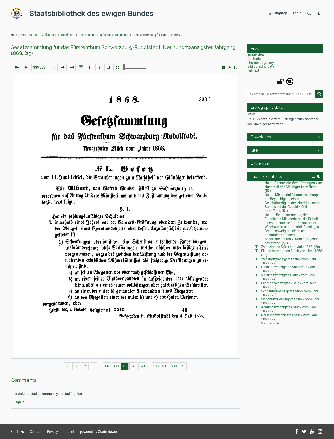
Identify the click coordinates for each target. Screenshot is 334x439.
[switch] (235, 67)
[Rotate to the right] (99, 67)
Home (33, 35)
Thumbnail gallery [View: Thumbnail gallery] (260, 63)
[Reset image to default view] (108, 67)
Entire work (260, 163)
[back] (67, 366)
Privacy (52, 432)
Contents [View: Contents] (254, 58)
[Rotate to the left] (90, 67)
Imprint (69, 432)
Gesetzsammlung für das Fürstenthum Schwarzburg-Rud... (105, 35)
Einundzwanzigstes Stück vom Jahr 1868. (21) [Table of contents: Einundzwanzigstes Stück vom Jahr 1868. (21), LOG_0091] (292, 253)
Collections (49, 35)
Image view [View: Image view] (255, 54)
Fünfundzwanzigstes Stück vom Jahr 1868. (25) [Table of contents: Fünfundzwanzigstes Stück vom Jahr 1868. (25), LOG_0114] (288, 285)
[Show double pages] (81, 67)
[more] (182, 366)
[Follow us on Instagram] (320, 432)
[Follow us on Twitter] (304, 432)
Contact (35, 432)
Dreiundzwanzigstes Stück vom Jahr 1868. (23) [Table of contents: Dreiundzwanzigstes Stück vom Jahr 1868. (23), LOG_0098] (288, 269)
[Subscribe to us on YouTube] (312, 432)
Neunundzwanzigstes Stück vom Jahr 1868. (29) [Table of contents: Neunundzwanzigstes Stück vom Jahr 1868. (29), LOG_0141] (289, 317)
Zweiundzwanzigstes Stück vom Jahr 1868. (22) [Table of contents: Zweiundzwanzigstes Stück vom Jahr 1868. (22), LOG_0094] (288, 261)
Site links (17, 432)
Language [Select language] (278, 13)
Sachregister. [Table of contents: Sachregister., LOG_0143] (270, 323)
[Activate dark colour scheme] (319, 13)
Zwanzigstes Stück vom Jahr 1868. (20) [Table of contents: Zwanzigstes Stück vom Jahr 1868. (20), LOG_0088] (290, 247)
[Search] (309, 13)
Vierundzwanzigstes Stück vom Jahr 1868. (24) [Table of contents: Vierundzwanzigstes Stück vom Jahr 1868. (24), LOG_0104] (288, 277)
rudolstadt (67, 35)
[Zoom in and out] (134, 67)
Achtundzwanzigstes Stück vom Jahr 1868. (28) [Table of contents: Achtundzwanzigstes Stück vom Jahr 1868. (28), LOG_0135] (288, 309)
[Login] (297, 13)
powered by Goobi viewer (98, 432)
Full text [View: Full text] (253, 70)
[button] (223, 67)
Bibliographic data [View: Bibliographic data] (260, 66)
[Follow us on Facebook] (296, 432)
